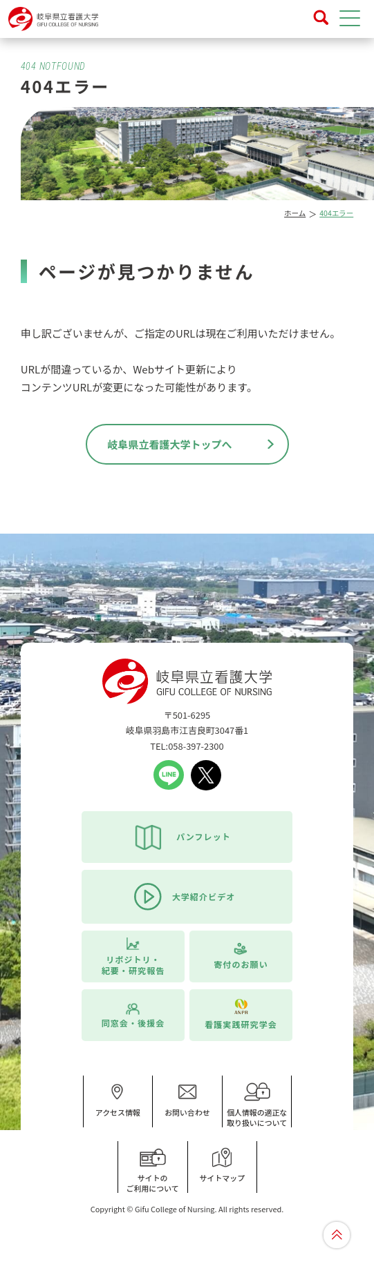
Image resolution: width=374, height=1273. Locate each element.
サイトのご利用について (153, 1170)
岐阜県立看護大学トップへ (169, 444)
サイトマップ (222, 1165)
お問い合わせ (187, 1100)
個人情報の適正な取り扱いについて (257, 1105)
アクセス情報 (117, 1100)
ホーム (295, 213)
